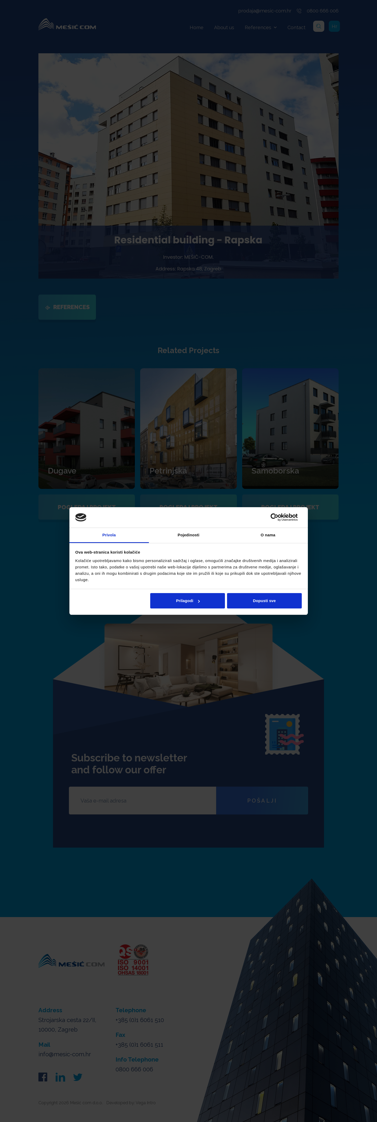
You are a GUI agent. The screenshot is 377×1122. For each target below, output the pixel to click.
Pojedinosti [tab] (188, 535)
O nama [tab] (268, 535)
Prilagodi (188, 600)
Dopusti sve (264, 600)
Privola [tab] (109, 535)
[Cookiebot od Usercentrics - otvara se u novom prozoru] (278, 517)
